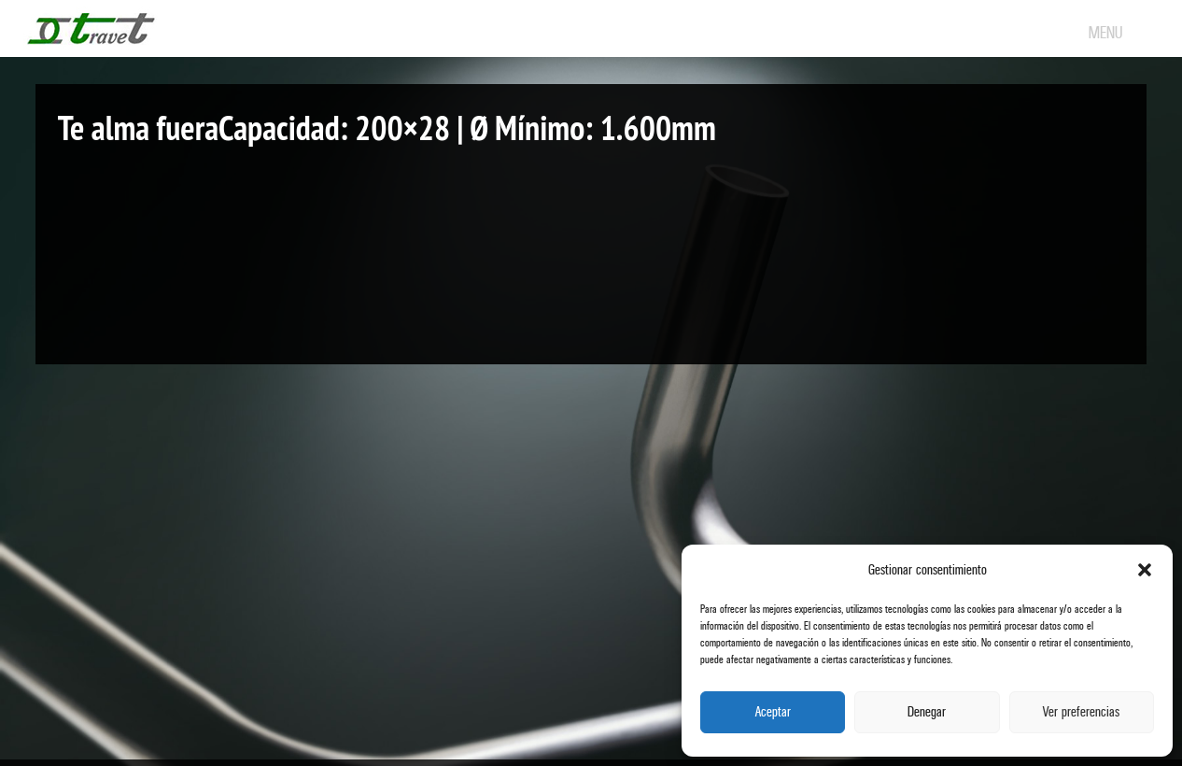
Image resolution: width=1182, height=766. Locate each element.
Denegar (927, 712)
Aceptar (773, 712)
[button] (1144, 569)
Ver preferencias (1081, 712)
